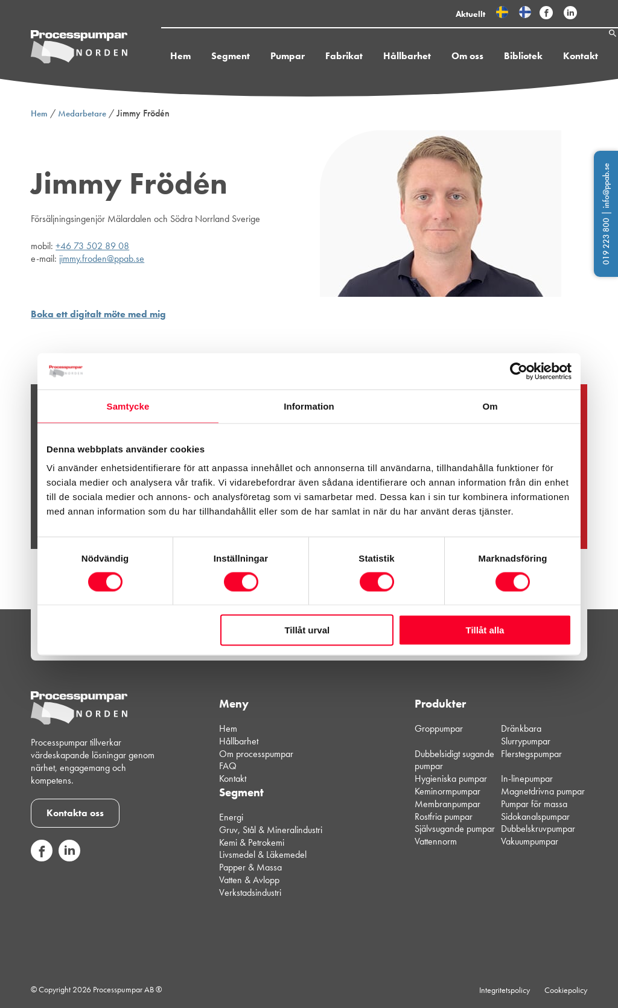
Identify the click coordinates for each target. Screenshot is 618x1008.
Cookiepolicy (565, 989)
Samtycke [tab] (128, 406)
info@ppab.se (605, 185)
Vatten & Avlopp (249, 879)
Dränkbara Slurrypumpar (525, 734)
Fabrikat (315, 55)
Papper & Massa (250, 867)
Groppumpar (439, 728)
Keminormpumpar (447, 791)
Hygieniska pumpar (451, 778)
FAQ (228, 765)
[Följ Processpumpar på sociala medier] (546, 13)
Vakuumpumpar (529, 841)
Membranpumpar (447, 803)
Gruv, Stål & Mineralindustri (270, 829)
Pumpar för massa (534, 803)
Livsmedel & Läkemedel (263, 854)
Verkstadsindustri (250, 892)
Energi (231, 817)
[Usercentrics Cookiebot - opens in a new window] (519, 371)
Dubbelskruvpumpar (538, 828)
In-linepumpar (527, 778)
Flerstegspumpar (531, 753)
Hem (152, 55)
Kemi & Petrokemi (251, 842)
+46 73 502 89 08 (92, 245)
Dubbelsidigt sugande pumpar (454, 760)
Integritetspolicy (504, 989)
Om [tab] (489, 406)
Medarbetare (82, 113)
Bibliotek (495, 55)
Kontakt (552, 55)
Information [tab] (309, 406)
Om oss (439, 55)
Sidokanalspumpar (535, 816)
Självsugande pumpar (455, 828)
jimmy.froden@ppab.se (101, 258)
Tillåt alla (484, 630)
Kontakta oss (75, 813)
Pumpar (259, 55)
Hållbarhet (379, 55)
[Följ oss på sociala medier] (42, 858)
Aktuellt (470, 13)
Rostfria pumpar (444, 816)
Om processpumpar (256, 753)
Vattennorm (436, 841)
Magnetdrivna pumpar (543, 791)
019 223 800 (605, 241)
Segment (202, 55)
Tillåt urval (307, 630)
